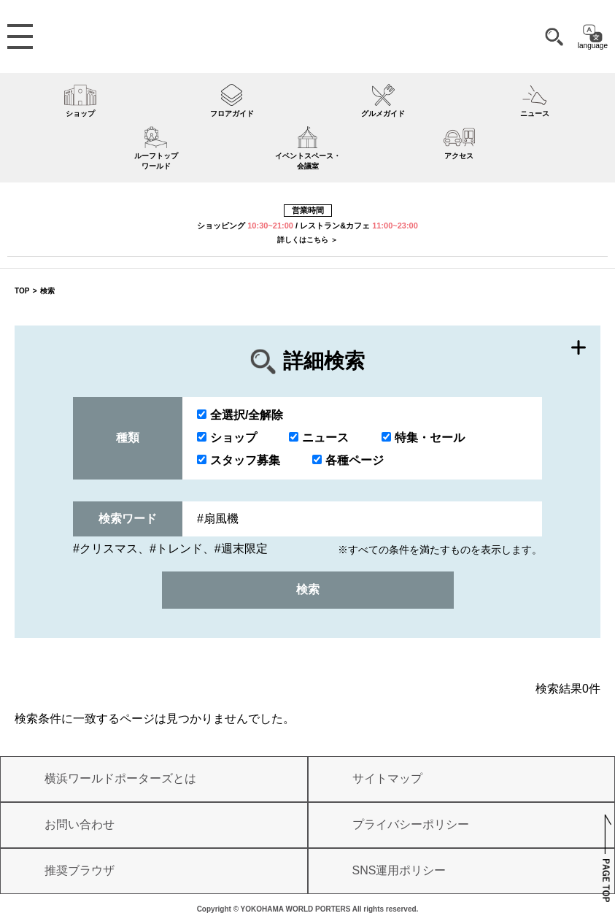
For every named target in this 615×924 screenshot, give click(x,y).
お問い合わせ (80, 824)
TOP (22, 291)
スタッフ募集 (238, 460)
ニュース (319, 437)
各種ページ (348, 460)
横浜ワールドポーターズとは (120, 778)
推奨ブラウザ (80, 870)
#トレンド (176, 548)
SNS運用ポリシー (399, 870)
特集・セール (423, 437)
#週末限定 (241, 548)
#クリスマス (105, 548)
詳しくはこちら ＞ (307, 240)
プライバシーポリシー (410, 824)
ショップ (227, 437)
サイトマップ (387, 778)
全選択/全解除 (240, 415)
